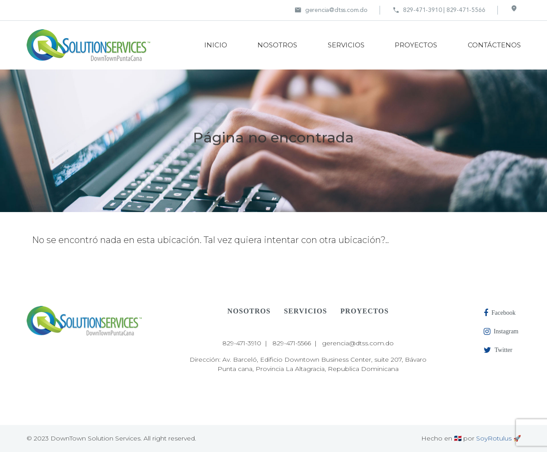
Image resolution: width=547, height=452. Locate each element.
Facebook (500, 313)
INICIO (215, 45)
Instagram (501, 332)
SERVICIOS (346, 45)
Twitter (498, 350)
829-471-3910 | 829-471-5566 (438, 10)
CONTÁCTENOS (494, 45)
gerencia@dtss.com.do (331, 10)
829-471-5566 (291, 343)
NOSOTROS (277, 45)
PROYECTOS (416, 45)
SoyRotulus (494, 438)
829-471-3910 (241, 343)
